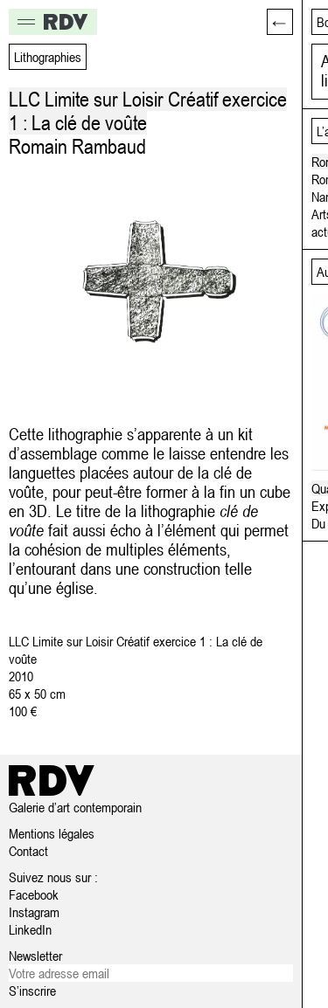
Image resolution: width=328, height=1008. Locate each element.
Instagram (34, 912)
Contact (28, 851)
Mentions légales (51, 833)
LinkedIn (30, 929)
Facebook (34, 894)
